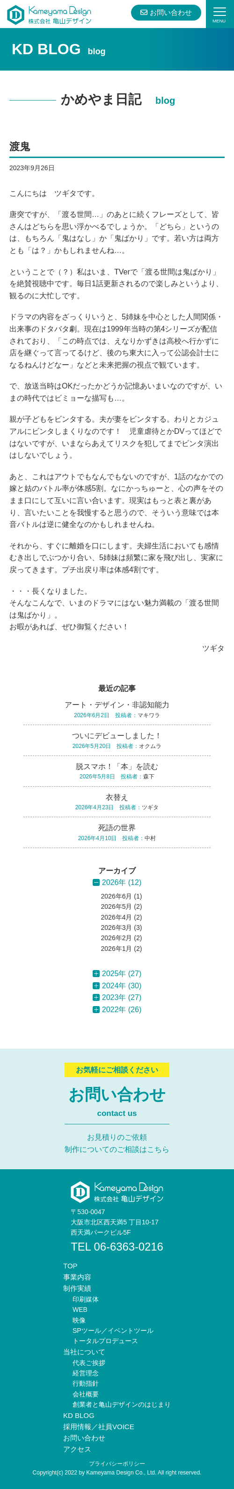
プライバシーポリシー (117, 1463)
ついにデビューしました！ (117, 736)
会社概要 (86, 1394)
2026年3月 (116, 927)
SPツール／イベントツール (113, 1330)
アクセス (77, 1449)
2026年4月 (116, 917)
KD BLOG (79, 1415)
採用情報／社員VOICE (98, 1427)
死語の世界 (117, 828)
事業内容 (77, 1277)
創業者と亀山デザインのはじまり (122, 1404)
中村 (150, 838)
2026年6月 (116, 896)
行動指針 (86, 1383)
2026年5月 (116, 906)
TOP (70, 1266)
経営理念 (86, 1373)
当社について (84, 1352)
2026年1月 (116, 948)
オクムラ (150, 746)
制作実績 (77, 1288)
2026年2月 (116, 938)
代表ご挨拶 (89, 1363)
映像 (79, 1320)
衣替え (117, 797)
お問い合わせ (165, 12)
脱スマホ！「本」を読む (117, 766)
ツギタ (213, 648)
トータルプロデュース (105, 1341)
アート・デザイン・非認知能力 (117, 705)
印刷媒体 (86, 1299)
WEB (80, 1309)
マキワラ (149, 715)
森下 (148, 776)
